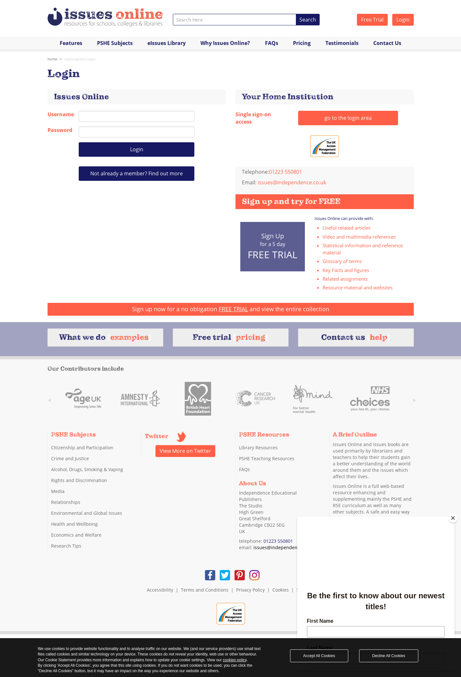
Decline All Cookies (388, 656)
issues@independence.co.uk (292, 182)
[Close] (453, 518)
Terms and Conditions (204, 590)
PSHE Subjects (115, 43)
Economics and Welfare (76, 535)
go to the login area (348, 117)
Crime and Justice (70, 458)
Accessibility (160, 590)
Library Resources (258, 447)
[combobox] (235, 19)
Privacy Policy (250, 590)
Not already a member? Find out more (136, 173)
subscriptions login (80, 59)
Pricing (302, 43)
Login (403, 19)
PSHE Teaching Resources (266, 458)
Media (58, 491)
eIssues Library (166, 43)
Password (58, 130)
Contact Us (387, 43)
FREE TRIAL (233, 309)
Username (58, 114)
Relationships (65, 502)
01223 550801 (278, 541)
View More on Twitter (185, 450)
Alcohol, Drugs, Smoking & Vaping (87, 469)
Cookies (280, 590)
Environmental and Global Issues (86, 513)
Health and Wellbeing (74, 524)
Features (71, 43)
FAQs (271, 43)
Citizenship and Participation (82, 447)
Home (52, 59)
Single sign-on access (253, 118)
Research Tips (66, 546)
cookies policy (235, 660)
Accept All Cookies (319, 656)
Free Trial (372, 19)
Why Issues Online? (225, 43)
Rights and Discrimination (79, 480)
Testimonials (342, 43)
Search (307, 19)
